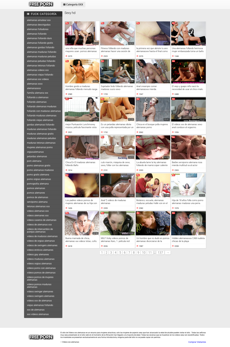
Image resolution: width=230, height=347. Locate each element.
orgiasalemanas (35, 151)
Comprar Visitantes (197, 342)
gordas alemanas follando (40, 124)
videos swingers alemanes (40, 296)
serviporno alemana (37, 201)
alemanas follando (36, 33)
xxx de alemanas (35, 309)
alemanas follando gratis (40, 42)
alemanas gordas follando (40, 47)
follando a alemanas (37, 97)
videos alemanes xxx (38, 215)
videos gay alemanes (38, 254)
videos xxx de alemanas (39, 300)
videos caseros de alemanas (41, 220)
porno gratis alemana (38, 174)
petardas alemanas (37, 156)
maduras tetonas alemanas (41, 142)
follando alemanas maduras (41, 106)
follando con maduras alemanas (44, 111)
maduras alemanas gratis (40, 133)
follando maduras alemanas (41, 115)
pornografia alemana (38, 183)
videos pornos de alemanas (41, 272)
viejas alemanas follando (40, 305)
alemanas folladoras (37, 29)
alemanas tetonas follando (41, 65)
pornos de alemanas (37, 197)
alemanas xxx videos (38, 79)
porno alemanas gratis (38, 165)
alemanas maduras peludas (41, 56)
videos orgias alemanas (39, 263)
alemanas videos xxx (38, 70)
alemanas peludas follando (41, 61)
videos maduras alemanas (40, 259)
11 (150, 252)
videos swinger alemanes (40, 291)
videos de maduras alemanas (42, 236)
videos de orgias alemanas (41, 240)
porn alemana (34, 161)
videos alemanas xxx (38, 211)
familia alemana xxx (37, 92)
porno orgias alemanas (39, 179)
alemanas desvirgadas (38, 24)
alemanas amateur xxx (39, 20)
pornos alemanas (36, 188)
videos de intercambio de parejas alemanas (40, 230)
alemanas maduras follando (41, 52)
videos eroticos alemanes (40, 250)
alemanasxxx (34, 88)
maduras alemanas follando (41, 129)
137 (160, 252)
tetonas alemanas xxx (38, 206)
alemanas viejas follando (40, 74)
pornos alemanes (36, 192)
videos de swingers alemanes (42, 245)
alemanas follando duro (39, 38)
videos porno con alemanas (41, 268)
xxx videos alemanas (38, 314)
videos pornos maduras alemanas (39, 285)
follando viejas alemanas (40, 120)
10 (144, 252)
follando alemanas (36, 102)
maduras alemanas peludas (41, 138)
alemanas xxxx (35, 83)
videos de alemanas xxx (39, 224)
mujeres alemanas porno (40, 147)
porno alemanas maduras (40, 170)
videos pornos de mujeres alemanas (40, 278)
